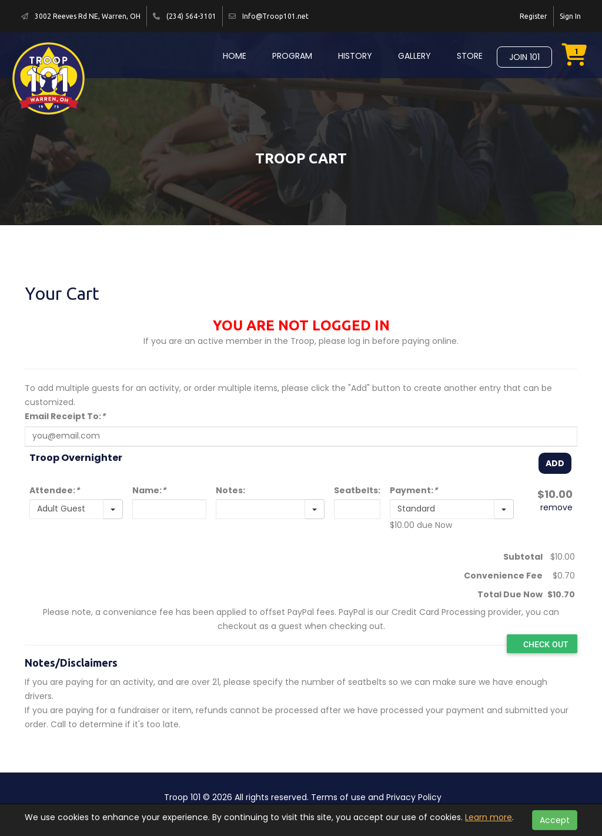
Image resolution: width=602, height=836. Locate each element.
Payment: (413, 490)
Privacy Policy (414, 797)
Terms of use (338, 797)
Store (470, 56)
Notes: (230, 490)
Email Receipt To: (65, 416)
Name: (149, 490)
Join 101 (524, 57)
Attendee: (54, 490)
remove (556, 507)
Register (533, 16)
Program (292, 56)
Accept (555, 820)
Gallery (414, 56)
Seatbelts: (357, 490)
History (355, 56)
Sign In (570, 16)
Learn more (488, 817)
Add (555, 463)
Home (234, 56)
